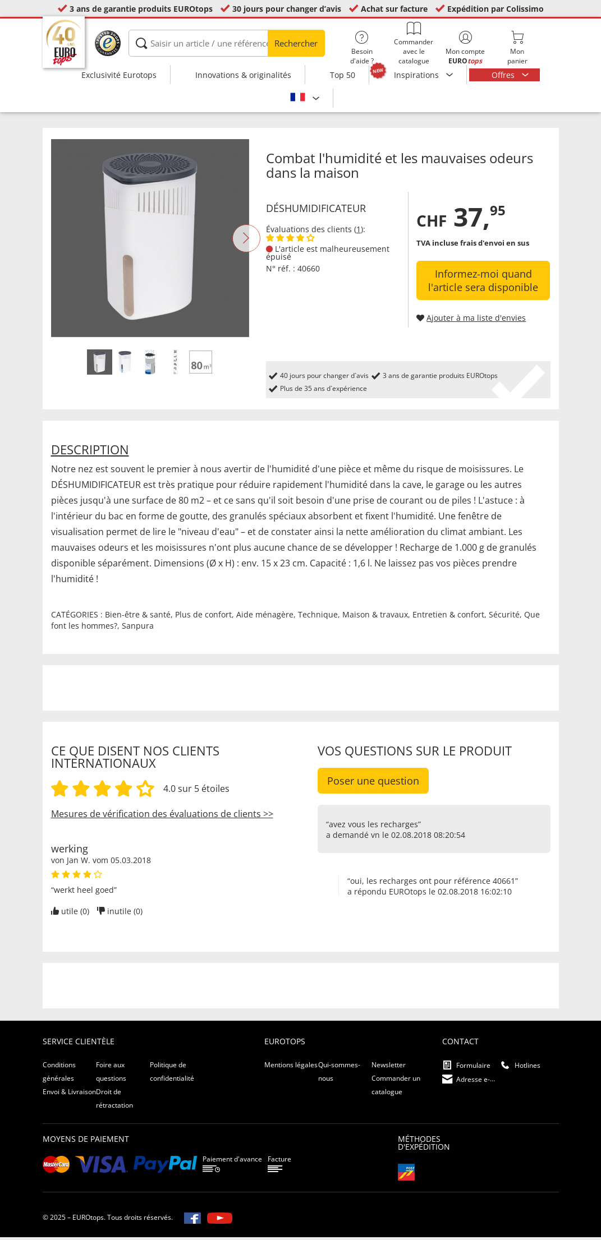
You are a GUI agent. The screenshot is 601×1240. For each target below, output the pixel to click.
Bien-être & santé (138, 617)
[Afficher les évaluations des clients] (290, 241)
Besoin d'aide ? (362, 48)
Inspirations (417, 75)
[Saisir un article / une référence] (227, 43)
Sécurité (504, 617)
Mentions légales (291, 1067)
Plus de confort (203, 617)
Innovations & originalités (243, 75)
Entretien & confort (448, 617)
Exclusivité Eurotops (119, 75)
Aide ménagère (264, 617)
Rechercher (296, 43)
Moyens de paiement (86, 1141)
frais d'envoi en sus (494, 246)
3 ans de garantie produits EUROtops (141, 8)
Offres (504, 75)
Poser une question (373, 783)
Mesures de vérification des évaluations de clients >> (162, 816)
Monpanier (517, 48)
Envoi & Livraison (69, 1094)
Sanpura (138, 628)
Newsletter (388, 1067)
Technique (318, 617)
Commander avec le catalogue (413, 43)
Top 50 (342, 75)
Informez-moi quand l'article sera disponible (483, 283)
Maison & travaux (375, 617)
